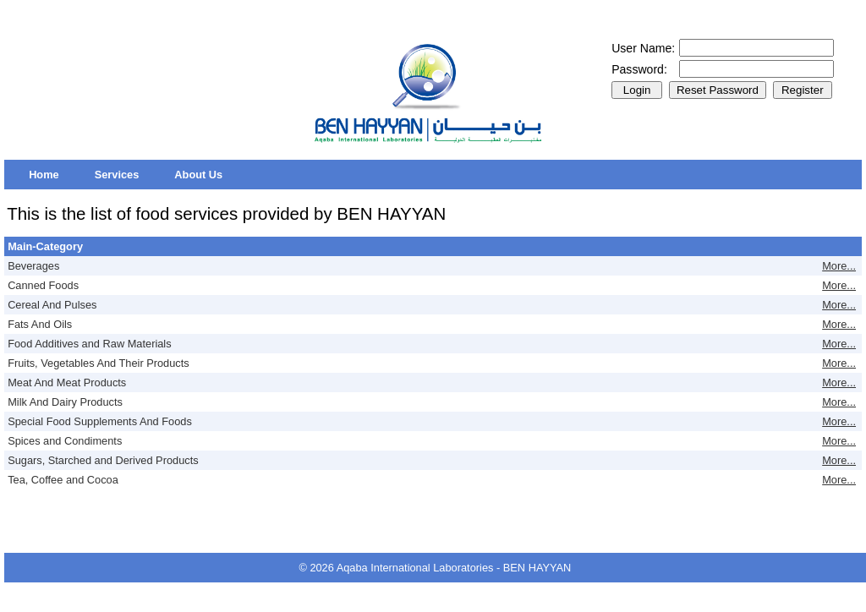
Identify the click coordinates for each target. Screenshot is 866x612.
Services (117, 174)
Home (44, 174)
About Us (198, 174)
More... (839, 266)
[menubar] (125, 174)
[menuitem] (44, 174)
